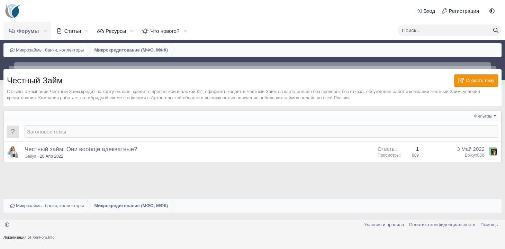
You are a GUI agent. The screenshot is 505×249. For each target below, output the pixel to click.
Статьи (72, 31)
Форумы (28, 31)
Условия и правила (384, 224)
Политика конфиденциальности (442, 224)
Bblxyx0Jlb (475, 155)
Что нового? (164, 31)
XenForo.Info (44, 237)
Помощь (489, 224)
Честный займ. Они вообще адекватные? (81, 149)
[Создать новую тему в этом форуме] (261, 132)
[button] (492, 11)
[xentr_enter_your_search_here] (444, 30)
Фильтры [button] (483, 116)
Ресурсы (116, 31)
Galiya (30, 156)
